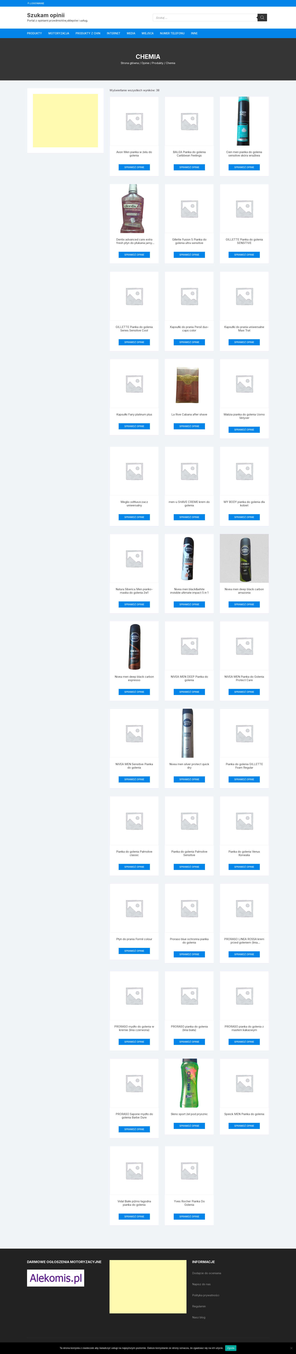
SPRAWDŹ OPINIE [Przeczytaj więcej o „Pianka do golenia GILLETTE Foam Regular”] (244, 779)
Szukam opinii (46, 15)
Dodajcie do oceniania (206, 1273)
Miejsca (148, 33)
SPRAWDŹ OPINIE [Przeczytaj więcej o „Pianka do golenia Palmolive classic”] (134, 866)
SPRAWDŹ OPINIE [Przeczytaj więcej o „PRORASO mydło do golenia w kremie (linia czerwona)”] (134, 1041)
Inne (194, 33)
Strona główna (130, 63)
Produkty (34, 33)
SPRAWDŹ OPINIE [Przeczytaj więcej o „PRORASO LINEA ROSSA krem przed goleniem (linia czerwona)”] (244, 954)
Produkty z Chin (88, 33)
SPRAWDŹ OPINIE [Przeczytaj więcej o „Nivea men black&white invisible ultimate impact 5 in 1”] (189, 604)
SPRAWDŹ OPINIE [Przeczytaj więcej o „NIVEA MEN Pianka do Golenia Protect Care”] (244, 691)
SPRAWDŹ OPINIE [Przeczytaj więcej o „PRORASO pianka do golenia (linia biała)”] (189, 1041)
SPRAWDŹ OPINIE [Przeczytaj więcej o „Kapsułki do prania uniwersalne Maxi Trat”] (244, 342)
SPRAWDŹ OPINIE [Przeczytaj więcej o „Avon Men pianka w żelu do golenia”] (134, 167)
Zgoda (230, 1348)
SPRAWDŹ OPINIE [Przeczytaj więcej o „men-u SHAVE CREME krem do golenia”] (189, 517)
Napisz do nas (201, 1284)
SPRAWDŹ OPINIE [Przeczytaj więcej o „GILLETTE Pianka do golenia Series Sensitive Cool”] (134, 342)
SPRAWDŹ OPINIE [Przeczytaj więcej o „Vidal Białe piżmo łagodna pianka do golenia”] (134, 1216)
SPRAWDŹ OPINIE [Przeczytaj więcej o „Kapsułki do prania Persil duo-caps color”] (189, 342)
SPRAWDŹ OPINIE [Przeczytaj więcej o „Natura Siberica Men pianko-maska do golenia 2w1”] (134, 604)
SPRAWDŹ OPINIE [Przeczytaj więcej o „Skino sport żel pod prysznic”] (189, 1125)
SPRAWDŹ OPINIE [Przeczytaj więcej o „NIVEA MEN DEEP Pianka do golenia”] (189, 691)
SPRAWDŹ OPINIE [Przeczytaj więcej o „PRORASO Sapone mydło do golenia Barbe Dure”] (134, 1129)
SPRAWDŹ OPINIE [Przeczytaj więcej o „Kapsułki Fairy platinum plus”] (134, 426)
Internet (113, 33)
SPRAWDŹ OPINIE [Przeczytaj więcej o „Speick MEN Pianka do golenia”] (244, 1125)
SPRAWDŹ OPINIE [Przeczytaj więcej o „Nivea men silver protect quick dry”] (189, 779)
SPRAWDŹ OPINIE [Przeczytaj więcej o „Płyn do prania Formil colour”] (134, 950)
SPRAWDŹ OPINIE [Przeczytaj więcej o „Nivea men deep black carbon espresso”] (134, 691)
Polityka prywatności (205, 1295)
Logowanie (35, 3)
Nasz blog (198, 1317)
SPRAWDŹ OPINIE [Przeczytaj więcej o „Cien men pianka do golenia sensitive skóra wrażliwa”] (244, 167)
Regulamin (199, 1306)
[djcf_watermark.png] (55, 1277)
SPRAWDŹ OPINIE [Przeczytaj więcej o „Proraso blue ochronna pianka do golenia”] (189, 954)
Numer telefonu (172, 33)
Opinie (145, 63)
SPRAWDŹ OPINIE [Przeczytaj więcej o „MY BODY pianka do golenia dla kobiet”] (244, 517)
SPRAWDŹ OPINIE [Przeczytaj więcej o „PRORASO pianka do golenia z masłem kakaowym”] (244, 1041)
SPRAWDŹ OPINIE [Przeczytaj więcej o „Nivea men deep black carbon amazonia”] (244, 604)
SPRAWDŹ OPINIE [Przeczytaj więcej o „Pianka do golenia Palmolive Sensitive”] (189, 866)
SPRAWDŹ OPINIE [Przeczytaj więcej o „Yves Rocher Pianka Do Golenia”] (189, 1216)
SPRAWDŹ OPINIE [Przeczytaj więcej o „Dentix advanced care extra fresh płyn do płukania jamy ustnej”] (134, 254)
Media (131, 33)
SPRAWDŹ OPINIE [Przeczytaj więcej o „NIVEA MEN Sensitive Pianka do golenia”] (134, 779)
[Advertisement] (65, 120)
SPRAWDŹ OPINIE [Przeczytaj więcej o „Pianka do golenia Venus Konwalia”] (244, 866)
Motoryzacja (58, 33)
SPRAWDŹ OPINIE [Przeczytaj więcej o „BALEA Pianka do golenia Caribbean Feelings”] (189, 167)
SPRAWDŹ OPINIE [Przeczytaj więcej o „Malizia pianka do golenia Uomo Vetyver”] (244, 429)
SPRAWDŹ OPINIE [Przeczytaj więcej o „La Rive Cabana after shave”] (189, 426)
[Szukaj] (262, 17)
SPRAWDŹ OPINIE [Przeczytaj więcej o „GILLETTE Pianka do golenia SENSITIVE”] (244, 254)
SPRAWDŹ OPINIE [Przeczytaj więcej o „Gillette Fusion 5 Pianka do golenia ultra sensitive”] (189, 254)
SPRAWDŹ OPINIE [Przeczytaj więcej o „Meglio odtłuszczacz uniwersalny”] (134, 517)
